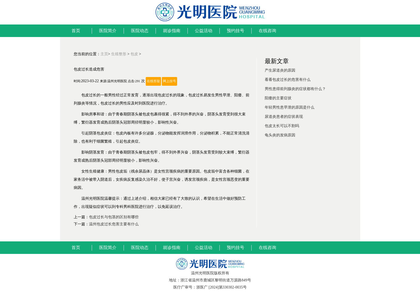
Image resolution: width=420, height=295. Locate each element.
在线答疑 (153, 81)
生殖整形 (118, 54)
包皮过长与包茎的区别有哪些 (114, 217)
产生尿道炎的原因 (280, 70)
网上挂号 (169, 81)
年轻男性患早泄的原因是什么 (289, 107)
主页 (104, 54)
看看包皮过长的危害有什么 (288, 80)
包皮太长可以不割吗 (282, 126)
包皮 (134, 54)
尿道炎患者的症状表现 (284, 117)
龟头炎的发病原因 (280, 135)
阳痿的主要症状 (278, 98)
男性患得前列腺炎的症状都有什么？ (295, 89)
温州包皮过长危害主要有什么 (114, 224)
